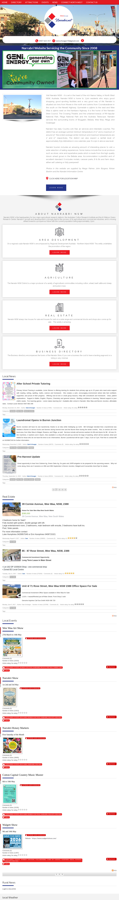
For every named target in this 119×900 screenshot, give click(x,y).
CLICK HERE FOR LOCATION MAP (63, 178)
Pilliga (43, 667)
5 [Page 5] (65, 490)
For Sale (12, 541)
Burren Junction (29, 411)
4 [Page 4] (62, 490)
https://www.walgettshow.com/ (44, 838)
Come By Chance (53, 859)
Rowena (78, 859)
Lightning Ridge (68, 859)
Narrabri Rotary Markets (15, 727)
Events (16, 667)
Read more (112, 667)
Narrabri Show (10, 677)
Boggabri (23, 717)
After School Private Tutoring (33, 383)
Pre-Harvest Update (28, 456)
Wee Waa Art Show (12, 628)
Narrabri (12, 411)
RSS (114, 487)
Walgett (31, 447)
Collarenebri (41, 859)
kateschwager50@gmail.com (67, 41)
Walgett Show (10, 824)
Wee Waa (20, 411)
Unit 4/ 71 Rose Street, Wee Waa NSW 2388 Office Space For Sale (59, 586)
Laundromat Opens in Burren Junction (39, 420)
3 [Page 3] (59, 490)
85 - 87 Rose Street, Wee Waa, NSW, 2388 (45, 550)
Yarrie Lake (57, 667)
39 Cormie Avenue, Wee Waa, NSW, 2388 (45, 504)
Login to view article (9, 889)
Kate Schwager (30, 408)
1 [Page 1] (53, 490)
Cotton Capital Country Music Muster (22, 774)
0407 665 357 (45, 41)
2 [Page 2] (56, 490)
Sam (26, 538)
